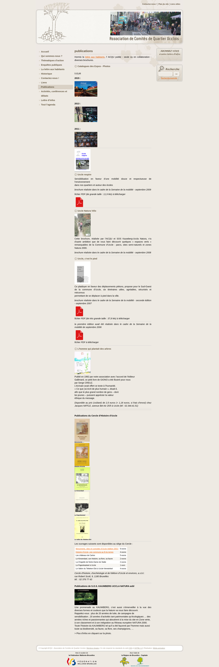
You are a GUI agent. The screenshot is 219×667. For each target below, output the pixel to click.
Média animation (159, 648)
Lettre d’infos (48, 100)
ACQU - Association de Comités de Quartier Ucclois (145, 38)
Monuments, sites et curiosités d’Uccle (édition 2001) (97, 549)
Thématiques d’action (52, 60)
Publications (47, 87)
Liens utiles (175, 4)
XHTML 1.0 (138, 648)
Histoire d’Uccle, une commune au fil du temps (94, 552)
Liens (44, 82)
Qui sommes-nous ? (51, 56)
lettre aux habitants (94, 57)
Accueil (45, 51)
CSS (130, 648)
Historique (46, 74)
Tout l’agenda (48, 104)
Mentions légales (93, 648)
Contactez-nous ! (149, 4)
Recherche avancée (169, 78)
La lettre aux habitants (52, 69)
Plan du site (163, 4)
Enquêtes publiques (51, 65)
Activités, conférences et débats (54, 93)
